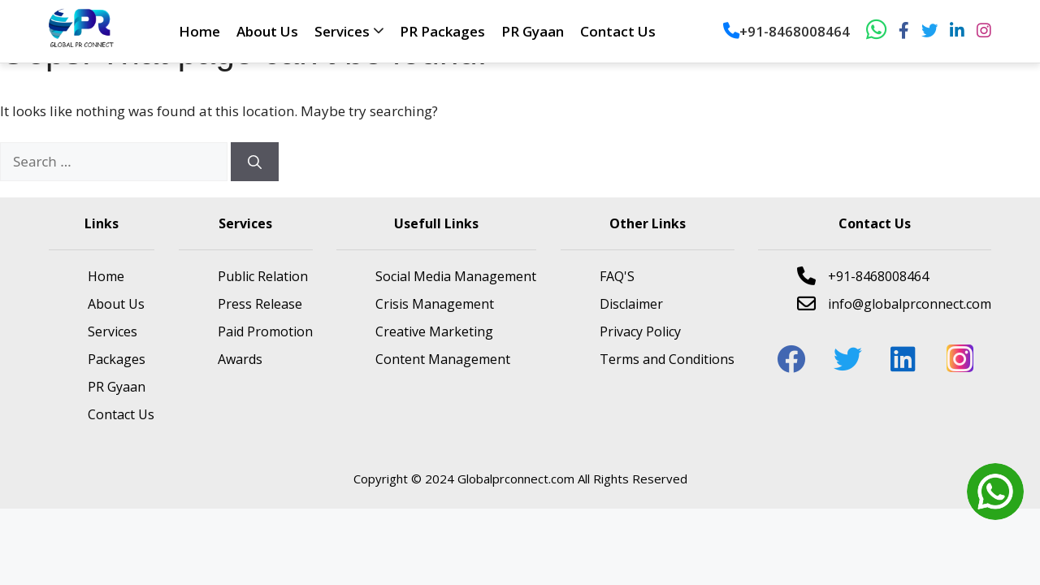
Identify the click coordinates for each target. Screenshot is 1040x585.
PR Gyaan (532, 31)
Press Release (260, 304)
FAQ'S (617, 276)
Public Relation (263, 276)
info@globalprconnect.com (894, 303)
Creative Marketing (434, 331)
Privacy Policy (640, 331)
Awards (240, 359)
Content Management (442, 359)
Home (199, 31)
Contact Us (618, 31)
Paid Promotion (265, 331)
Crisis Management (434, 304)
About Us (267, 31)
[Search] (255, 161)
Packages (116, 359)
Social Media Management (455, 276)
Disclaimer (631, 304)
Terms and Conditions (667, 359)
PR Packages (442, 31)
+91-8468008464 (786, 31)
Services (342, 31)
